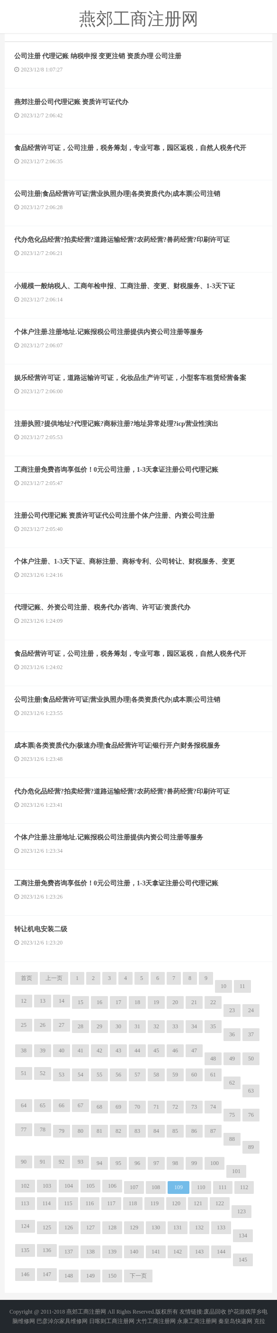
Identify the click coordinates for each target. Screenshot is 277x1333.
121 (198, 1203)
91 (42, 1161)
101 (236, 1171)
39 (42, 1050)
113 (25, 1203)
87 (213, 1131)
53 (61, 1074)
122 (219, 1203)
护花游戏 (239, 1311)
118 (133, 1203)
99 (194, 1163)
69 (118, 1106)
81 (99, 1131)
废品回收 (215, 1311)
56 (118, 1074)
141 (156, 1251)
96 (137, 1163)
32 (156, 1026)
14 (61, 1001)
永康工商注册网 (197, 1321)
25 (24, 1025)
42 (99, 1050)
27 (61, 1025)
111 (223, 1187)
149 (90, 1275)
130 (156, 1227)
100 (214, 1163)
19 (156, 1002)
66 (61, 1105)
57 (137, 1074)
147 (47, 1274)
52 (42, 1073)
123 (241, 1211)
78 (42, 1129)
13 (42, 1001)
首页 (26, 978)
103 (47, 1186)
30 (118, 1026)
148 (68, 1275)
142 (177, 1251)
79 (61, 1131)
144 (221, 1251)
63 (251, 1090)
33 (175, 1026)
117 (111, 1203)
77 (24, 1129)
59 (175, 1074)
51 (24, 1073)
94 (99, 1163)
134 (243, 1235)
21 (194, 1002)
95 (118, 1163)
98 (175, 1163)
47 (194, 1050)
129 (134, 1227)
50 (251, 1058)
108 (156, 1187)
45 (156, 1050)
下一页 (138, 1275)
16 (99, 1002)
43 (118, 1050)
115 (68, 1203)
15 (80, 1002)
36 (232, 1034)
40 (61, 1050)
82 (118, 1131)
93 (80, 1161)
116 (90, 1203)
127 (90, 1227)
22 (213, 1002)
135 (25, 1250)
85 (175, 1131)
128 (112, 1227)
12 (24, 1001)
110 (201, 1187)
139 (112, 1251)
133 (221, 1227)
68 (99, 1106)
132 (199, 1227)
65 (42, 1105)
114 (47, 1203)
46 (175, 1050)
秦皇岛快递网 (235, 1321)
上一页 (54, 978)
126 (68, 1227)
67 (80, 1105)
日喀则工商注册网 (111, 1321)
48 (213, 1058)
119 (154, 1203)
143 (199, 1251)
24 (251, 1010)
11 (242, 986)
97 (156, 1163)
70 (137, 1106)
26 (42, 1025)
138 (90, 1251)
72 (175, 1106)
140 (134, 1251)
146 (25, 1274)
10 (223, 986)
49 (232, 1058)
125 (47, 1227)
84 (156, 1131)
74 (213, 1106)
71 (156, 1106)
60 (194, 1074)
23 (232, 1010)
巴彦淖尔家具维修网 (62, 1321)
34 (194, 1026)
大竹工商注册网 (156, 1321)
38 (24, 1050)
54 (80, 1074)
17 (118, 1002)
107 (134, 1187)
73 (194, 1106)
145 (243, 1259)
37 (251, 1034)
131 (177, 1227)
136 (47, 1250)
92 (61, 1161)
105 (90, 1186)
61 (213, 1074)
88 (232, 1139)
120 (176, 1203)
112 (244, 1187)
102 (25, 1186)
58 (156, 1074)
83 (137, 1131)
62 (232, 1082)
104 (68, 1186)
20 (175, 1002)
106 (112, 1186)
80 (80, 1131)
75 (232, 1115)
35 (213, 1026)
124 (25, 1226)
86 (194, 1131)
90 (24, 1161)
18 (137, 1002)
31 (137, 1026)
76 (251, 1115)
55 (99, 1074)
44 (137, 1050)
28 (80, 1026)
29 (99, 1026)
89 (251, 1147)
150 (112, 1275)
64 (24, 1105)
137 (68, 1251)
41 (80, 1050)
